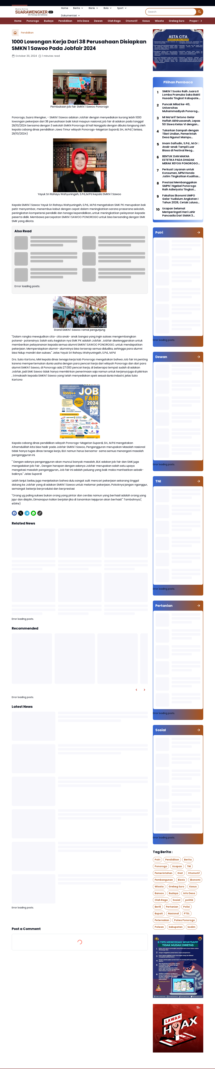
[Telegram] (27, 513)
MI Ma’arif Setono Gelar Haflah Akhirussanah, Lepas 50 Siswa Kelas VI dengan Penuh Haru (181, 121)
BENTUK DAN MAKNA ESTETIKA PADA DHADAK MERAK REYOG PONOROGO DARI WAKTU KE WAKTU (180, 160)
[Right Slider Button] (200, 21)
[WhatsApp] (33, 513)
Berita (78, 8)
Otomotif (131, 21)
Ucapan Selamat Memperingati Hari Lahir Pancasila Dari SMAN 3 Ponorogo (178, 212)
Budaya (48, 21)
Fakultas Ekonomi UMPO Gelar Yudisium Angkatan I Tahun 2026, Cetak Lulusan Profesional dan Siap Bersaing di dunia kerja (180, 199)
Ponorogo (33, 21)
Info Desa (83, 21)
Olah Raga (114, 21)
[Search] (171, 11)
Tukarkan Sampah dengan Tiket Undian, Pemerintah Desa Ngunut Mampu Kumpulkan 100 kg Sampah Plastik (180, 134)
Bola (108, 8)
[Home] (15, 32)
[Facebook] (14, 513)
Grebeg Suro (176, 21)
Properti (194, 21)
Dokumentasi (70, 15)
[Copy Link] (39, 513)
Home (64, 8)
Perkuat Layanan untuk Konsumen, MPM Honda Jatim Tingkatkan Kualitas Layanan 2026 (180, 173)
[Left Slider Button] (136, 689)
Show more (80, 918)
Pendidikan (65, 21)
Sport (122, 8)
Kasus (146, 21)
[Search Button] (199, 11)
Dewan (98, 21)
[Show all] (199, 232)
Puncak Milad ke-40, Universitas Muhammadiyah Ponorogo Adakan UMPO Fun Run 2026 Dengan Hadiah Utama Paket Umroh (181, 108)
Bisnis (94, 8)
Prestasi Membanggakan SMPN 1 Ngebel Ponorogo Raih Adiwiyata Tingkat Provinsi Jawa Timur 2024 (180, 186)
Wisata (159, 21)
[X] (20, 513)
